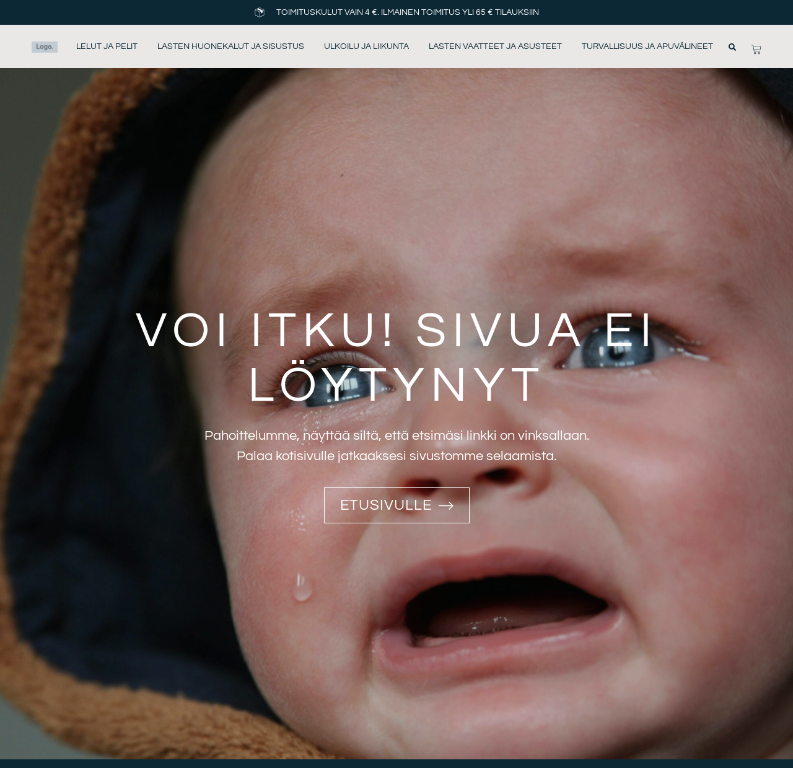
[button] (732, 47)
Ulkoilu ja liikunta (366, 46)
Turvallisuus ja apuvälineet (647, 46)
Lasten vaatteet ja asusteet (495, 46)
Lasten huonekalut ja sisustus (230, 46)
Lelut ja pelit (107, 46)
